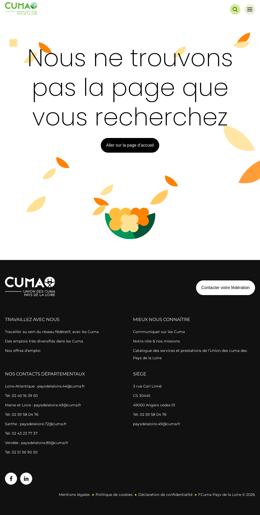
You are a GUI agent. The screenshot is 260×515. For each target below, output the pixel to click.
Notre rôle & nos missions (156, 341)
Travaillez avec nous (32, 319)
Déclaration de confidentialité (165, 494)
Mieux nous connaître (161, 319)
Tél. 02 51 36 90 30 (21, 452)
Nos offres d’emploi (23, 350)
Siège (139, 373)
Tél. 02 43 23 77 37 (21, 433)
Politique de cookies (114, 494)
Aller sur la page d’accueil (130, 145)
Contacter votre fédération (223, 287)
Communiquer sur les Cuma (159, 331)
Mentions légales (74, 494)
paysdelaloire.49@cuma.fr (156, 424)
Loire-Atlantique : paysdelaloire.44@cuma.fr (45, 386)
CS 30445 (141, 395)
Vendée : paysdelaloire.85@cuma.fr (36, 442)
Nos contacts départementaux (45, 373)
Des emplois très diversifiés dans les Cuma (44, 341)
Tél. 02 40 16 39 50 (21, 395)
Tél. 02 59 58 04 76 (21, 414)
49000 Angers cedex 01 (154, 405)
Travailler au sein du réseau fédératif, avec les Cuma (52, 331)
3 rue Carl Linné (147, 386)
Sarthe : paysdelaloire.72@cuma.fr (36, 424)
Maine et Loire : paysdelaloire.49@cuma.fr (43, 405)
